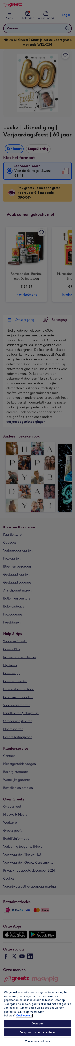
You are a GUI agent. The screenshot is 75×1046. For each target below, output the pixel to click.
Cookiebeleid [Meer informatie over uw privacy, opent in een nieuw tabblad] (24, 1015)
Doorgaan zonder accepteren (37, 1032)
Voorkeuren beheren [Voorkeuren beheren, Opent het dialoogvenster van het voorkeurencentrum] (37, 1041)
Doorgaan (37, 1023)
